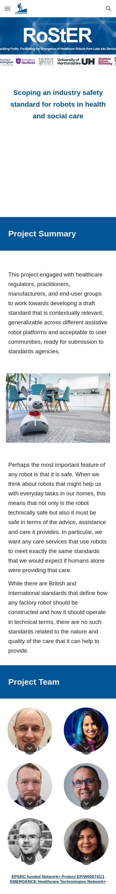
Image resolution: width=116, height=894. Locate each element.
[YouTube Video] (58, 174)
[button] (7, 8)
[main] (58, 104)
